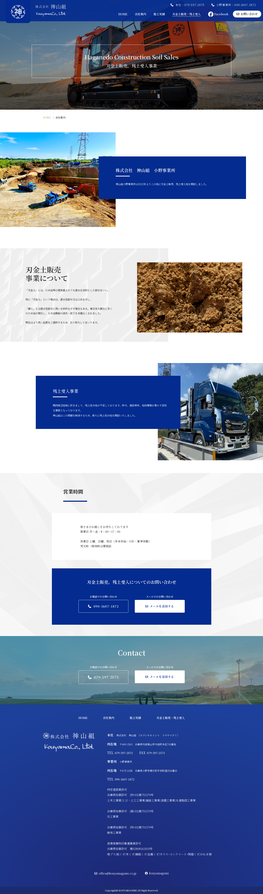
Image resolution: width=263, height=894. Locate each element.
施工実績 (159, 14)
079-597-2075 (120, 753)
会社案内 (140, 14)
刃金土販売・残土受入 (186, 14)
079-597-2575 (152, 753)
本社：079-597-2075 (187, 5)
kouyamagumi (157, 873)
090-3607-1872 (120, 779)
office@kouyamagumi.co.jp (115, 873)
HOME (122, 14)
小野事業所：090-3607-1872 (233, 5)
